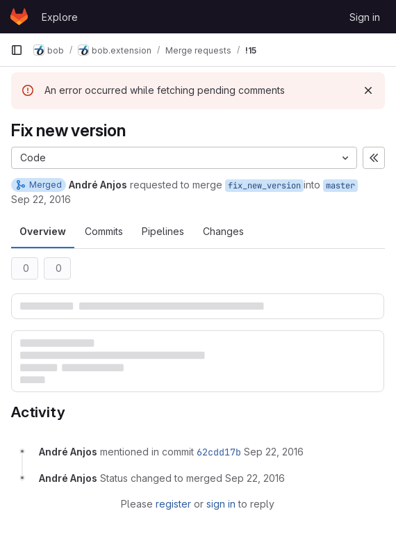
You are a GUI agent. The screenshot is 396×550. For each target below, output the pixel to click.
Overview (42, 231)
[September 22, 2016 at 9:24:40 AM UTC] (274, 452)
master (340, 185)
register (173, 504)
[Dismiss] (368, 90)
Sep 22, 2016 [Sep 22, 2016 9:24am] (41, 199)
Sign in (364, 17)
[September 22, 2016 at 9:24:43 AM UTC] (255, 478)
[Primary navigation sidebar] (17, 50)
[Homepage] (19, 17)
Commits (104, 231)
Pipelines (163, 231)
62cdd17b (219, 452)
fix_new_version (264, 185)
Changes (223, 231)
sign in (221, 504)
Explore (60, 17)
